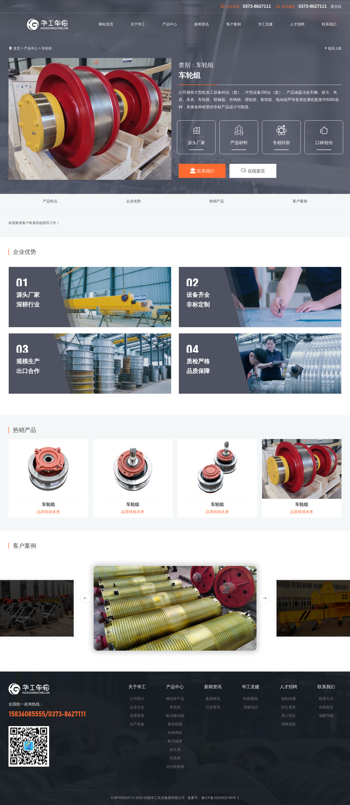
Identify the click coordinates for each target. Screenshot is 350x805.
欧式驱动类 (175, 716)
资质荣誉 (137, 716)
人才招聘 (288, 686)
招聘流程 (288, 724)
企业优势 (133, 201)
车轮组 (47, 48)
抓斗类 (175, 749)
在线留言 (253, 170)
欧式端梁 (175, 741)
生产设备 (137, 724)
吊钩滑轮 (175, 732)
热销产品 (216, 201)
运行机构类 (175, 766)
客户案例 (300, 201)
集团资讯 (213, 699)
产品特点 (50, 201)
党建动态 (250, 707)
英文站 (336, 6)
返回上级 (332, 48)
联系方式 (326, 699)
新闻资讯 (213, 686)
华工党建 (250, 686)
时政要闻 (250, 699)
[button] (265, 598)
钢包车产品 (175, 699)
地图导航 (326, 716)
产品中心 (31, 48)
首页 (16, 48)
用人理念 (288, 716)
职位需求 (288, 707)
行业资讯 (213, 707)
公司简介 (137, 699)
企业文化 (137, 707)
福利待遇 (288, 699)
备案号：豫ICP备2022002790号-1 (213, 798)
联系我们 (202, 170)
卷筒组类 (175, 724)
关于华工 (137, 686)
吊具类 (175, 758)
